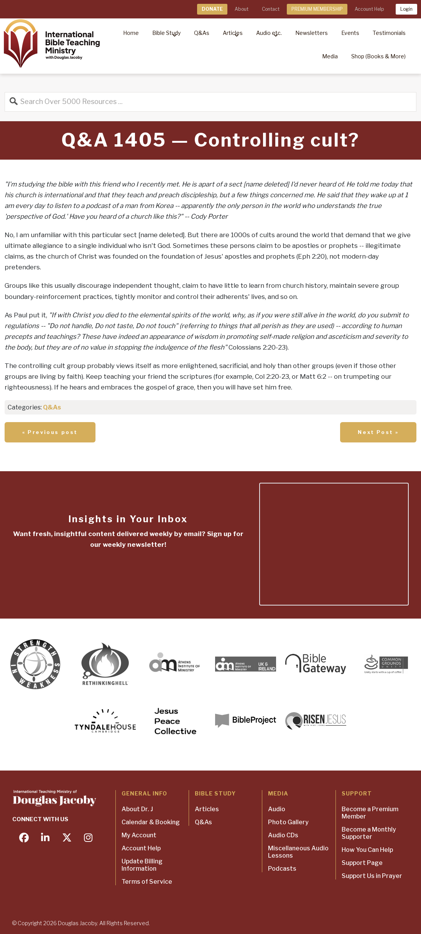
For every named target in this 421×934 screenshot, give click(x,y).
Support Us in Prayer (372, 876)
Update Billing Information (142, 865)
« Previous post (50, 432)
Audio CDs (283, 835)
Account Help (369, 9)
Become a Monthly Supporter (369, 833)
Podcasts (282, 868)
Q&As (52, 407)
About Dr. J (137, 809)
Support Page (362, 862)
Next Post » (378, 432)
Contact (271, 9)
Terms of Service (147, 881)
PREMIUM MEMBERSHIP (317, 9)
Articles (207, 809)
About (241, 9)
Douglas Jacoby (77, 923)
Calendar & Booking (151, 822)
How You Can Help (367, 849)
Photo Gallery (288, 822)
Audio (276, 809)
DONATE (212, 9)
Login (406, 9)
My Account (139, 835)
